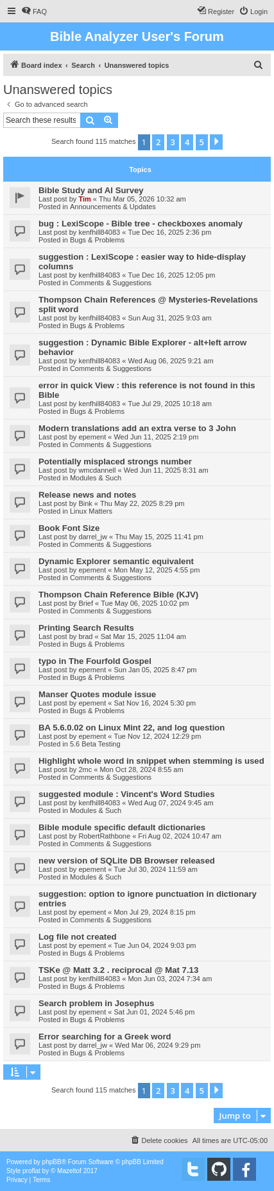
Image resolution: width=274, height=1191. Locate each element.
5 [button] (202, 142)
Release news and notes (87, 495)
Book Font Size (69, 528)
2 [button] (158, 142)
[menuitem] (34, 11)
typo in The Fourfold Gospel (95, 661)
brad (85, 636)
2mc (85, 769)
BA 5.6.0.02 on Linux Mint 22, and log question (132, 727)
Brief (85, 603)
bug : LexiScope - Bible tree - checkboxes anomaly (141, 223)
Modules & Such (95, 478)
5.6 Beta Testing (95, 744)
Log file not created (78, 937)
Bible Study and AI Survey (91, 190)
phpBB (52, 1161)
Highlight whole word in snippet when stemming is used (151, 761)
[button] (216, 142)
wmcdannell (97, 470)
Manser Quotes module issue (97, 694)
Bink (85, 503)
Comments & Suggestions (110, 283)
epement (92, 437)
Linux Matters (91, 511)
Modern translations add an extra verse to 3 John (137, 428)
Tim (84, 199)
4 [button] (187, 142)
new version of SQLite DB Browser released (127, 860)
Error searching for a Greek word (105, 1036)
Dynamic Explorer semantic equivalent (116, 561)
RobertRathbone (104, 836)
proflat (31, 1170)
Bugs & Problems (97, 240)
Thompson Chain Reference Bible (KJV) (118, 594)
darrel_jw (92, 536)
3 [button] (173, 142)
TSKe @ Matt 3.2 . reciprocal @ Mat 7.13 (118, 970)
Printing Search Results (86, 628)
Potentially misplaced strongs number (115, 461)
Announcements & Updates (113, 206)
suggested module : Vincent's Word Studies (127, 794)
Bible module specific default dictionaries (122, 827)
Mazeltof (69, 1170)
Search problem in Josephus (96, 1003)
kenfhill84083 (99, 232)
